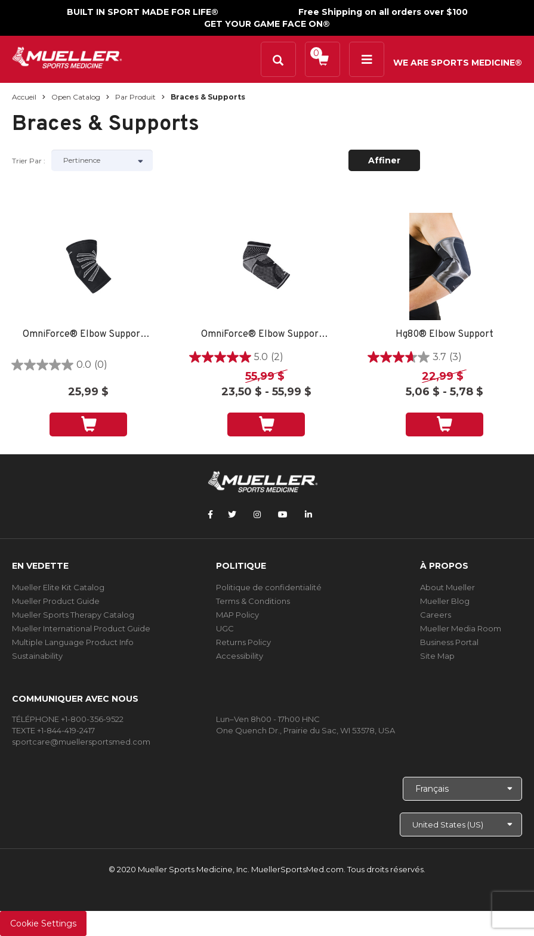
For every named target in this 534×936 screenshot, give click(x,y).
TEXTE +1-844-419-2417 (53, 730)
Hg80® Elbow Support (444, 334)
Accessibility (239, 656)
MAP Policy (237, 614)
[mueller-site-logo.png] (67, 56)
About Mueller (447, 587)
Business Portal (449, 642)
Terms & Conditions (253, 601)
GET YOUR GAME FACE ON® (267, 23)
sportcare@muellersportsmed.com (81, 741)
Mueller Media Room (460, 628)
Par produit (135, 96)
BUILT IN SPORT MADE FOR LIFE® (142, 12)
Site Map (437, 656)
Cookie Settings (43, 923)
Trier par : (28, 160)
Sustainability (37, 656)
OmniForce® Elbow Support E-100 (88, 334)
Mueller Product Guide (56, 601)
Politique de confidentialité (269, 587)
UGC (225, 628)
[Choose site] (461, 824)
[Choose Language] (462, 789)
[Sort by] (102, 160)
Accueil (24, 96)
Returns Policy (243, 642)
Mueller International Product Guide (81, 628)
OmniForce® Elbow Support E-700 (266, 334)
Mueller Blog (445, 601)
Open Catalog (75, 96)
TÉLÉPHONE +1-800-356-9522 (68, 719)
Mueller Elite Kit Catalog (58, 587)
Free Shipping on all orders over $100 (383, 12)
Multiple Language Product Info (73, 642)
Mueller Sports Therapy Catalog (73, 614)
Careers (435, 614)
